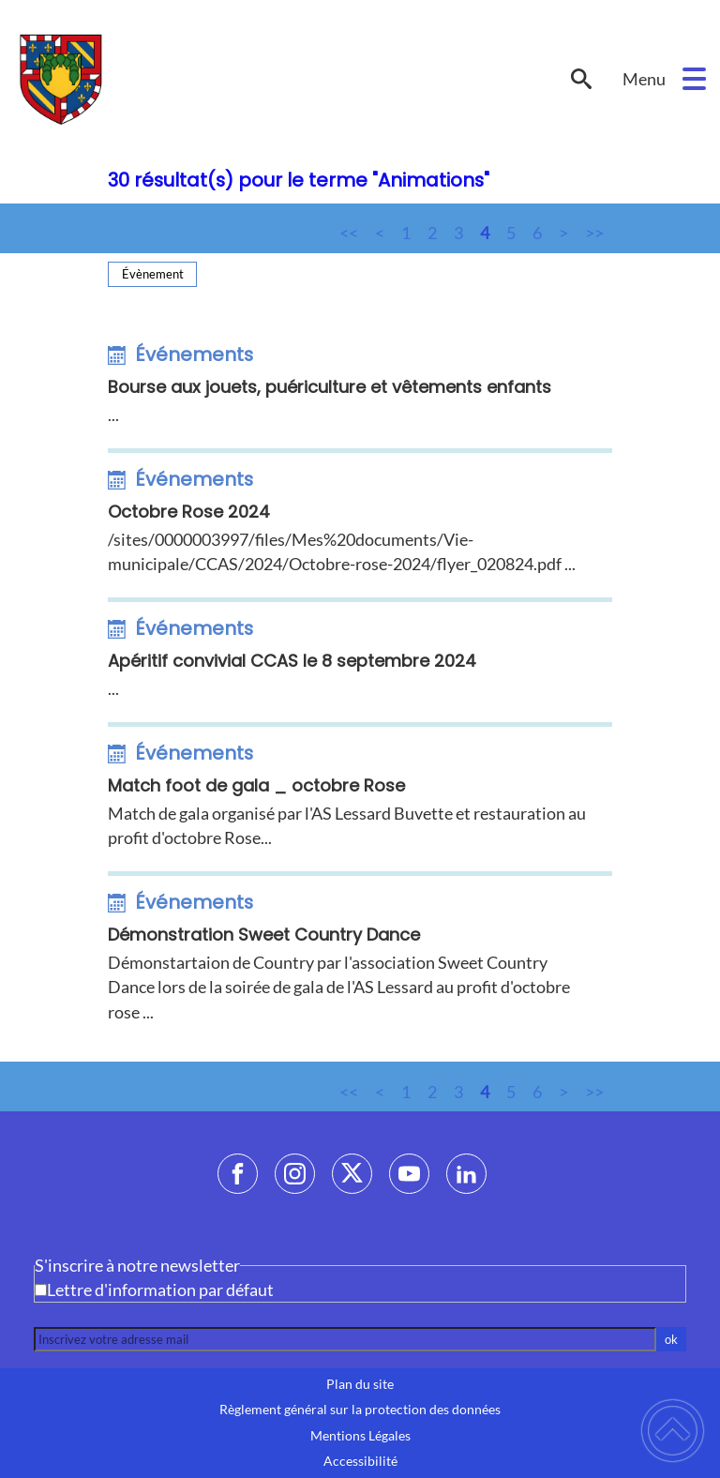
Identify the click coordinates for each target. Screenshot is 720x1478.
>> (594, 232)
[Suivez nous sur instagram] (295, 1174)
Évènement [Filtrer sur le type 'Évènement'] (153, 273)
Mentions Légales (360, 1435)
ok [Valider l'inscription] (671, 1339)
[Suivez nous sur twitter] (352, 1174)
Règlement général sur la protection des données (360, 1409)
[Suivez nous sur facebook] (238, 1174)
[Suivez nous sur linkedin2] (466, 1174)
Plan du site (360, 1384)
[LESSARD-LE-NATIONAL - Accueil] (281, 78)
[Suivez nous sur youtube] (409, 1174)
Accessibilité (360, 1461)
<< (348, 232)
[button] (694, 79)
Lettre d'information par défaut (160, 1289)
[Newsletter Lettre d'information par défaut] (41, 1290)
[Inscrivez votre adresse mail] (345, 1338)
